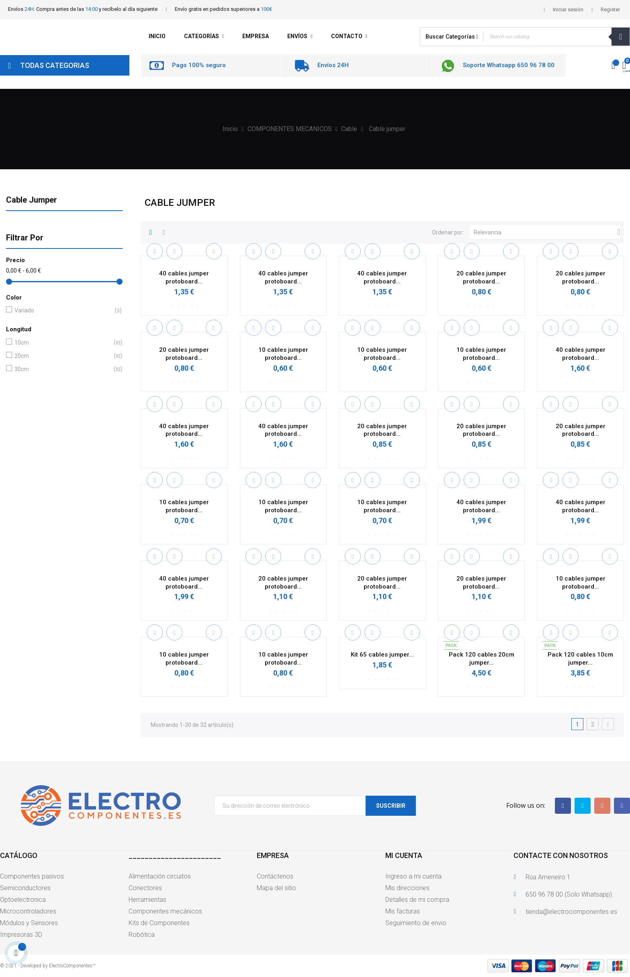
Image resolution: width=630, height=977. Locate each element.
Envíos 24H (333, 65)
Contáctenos (275, 876)
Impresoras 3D (21, 934)
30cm (62, 369)
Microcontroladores (28, 911)
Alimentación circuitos (160, 876)
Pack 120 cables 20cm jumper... (481, 658)
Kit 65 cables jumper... (382, 654)
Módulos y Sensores (29, 923)
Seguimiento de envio (415, 923)
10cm (62, 343)
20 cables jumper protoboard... (481, 277)
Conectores (145, 888)
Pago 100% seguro (199, 65)
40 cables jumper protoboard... (184, 277)
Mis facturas (402, 911)
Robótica (142, 934)
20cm (62, 356)
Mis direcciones (407, 888)
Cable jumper (31, 200)
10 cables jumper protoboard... (283, 353)
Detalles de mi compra (417, 899)
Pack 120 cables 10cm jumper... (580, 658)
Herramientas (147, 899)
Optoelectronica (23, 899)
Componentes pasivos (32, 876)
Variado (62, 310)
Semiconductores (25, 888)
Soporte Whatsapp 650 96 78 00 (508, 65)
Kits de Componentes (159, 923)
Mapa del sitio (276, 888)
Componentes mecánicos (165, 911)
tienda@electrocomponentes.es (571, 911)
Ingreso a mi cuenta (413, 876)
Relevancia (547, 232)
